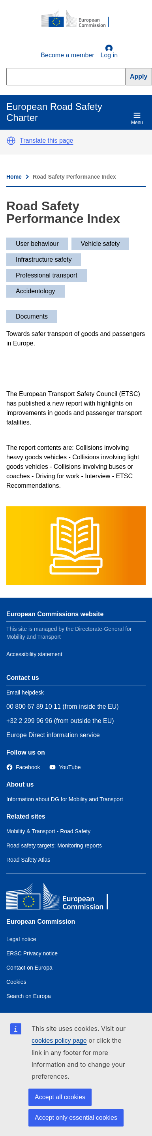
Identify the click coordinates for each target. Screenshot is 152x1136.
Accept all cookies (60, 1097)
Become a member (67, 55)
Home (14, 177)
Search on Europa (28, 996)
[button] (11, 140)
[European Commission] (79, 18)
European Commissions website (54, 614)
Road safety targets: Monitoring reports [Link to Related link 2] (54, 845)
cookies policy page (59, 1040)
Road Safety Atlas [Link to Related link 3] (28, 860)
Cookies (16, 982)
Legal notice (21, 939)
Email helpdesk (25, 692)
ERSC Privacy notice (32, 953)
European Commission (40, 921)
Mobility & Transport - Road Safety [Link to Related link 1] (48, 831)
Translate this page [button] (46, 140)
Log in (109, 51)
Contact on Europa (29, 967)
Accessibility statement (34, 654)
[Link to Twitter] (65, 767)
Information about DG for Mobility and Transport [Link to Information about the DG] (64, 799)
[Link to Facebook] (23, 767)
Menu (137, 118)
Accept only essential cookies (76, 1117)
